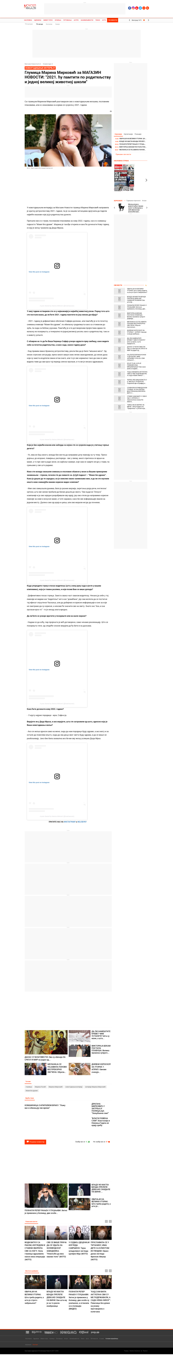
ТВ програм (29, 24)
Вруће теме (30, 1098)
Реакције (139, 134)
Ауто (104, 20)
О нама (101, 1339)
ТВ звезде (39, 24)
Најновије (118, 134)
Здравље (37, 20)
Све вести (118, 285)
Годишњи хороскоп (132, 200)
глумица (29, 1087)
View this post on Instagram (39, 272)
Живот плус (48, 20)
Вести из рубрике (32, 1271)
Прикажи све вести (123, 154)
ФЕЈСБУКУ (82, 822)
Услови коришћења (112, 1339)
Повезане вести (32, 1222)
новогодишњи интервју (73, 1087)
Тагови (28, 1081)
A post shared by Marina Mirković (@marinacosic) (57, 306)
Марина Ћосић (40, 1087)
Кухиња (58, 20)
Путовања (67, 20)
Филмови (49, 24)
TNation (145, 1351)
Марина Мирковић (55, 1087)
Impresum (28, 1345)
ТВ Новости (112, 20)
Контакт (35, 1345)
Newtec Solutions (135, 1351)
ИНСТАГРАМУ (70, 822)
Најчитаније (129, 134)
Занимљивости (87, 20)
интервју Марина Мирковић (95, 1087)
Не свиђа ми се (101, 1142)
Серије (57, 24)
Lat (144, 8)
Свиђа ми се (81, 1142)
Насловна (28, 20)
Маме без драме (32, 1091)
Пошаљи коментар (35, 1142)
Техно (97, 20)
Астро (76, 20)
